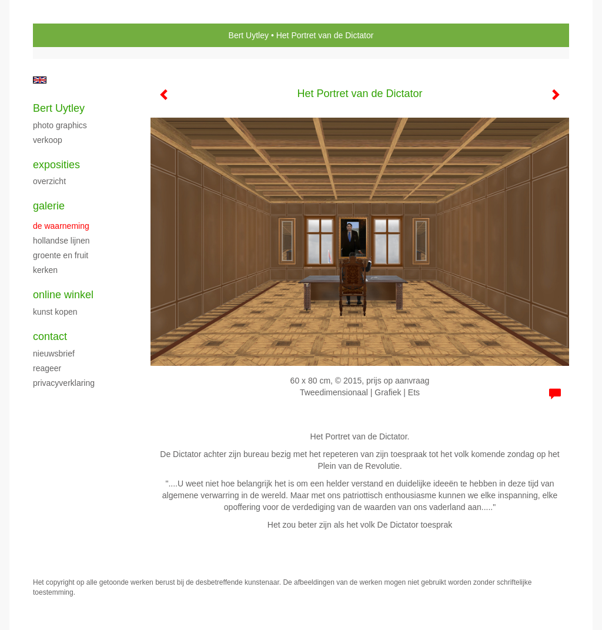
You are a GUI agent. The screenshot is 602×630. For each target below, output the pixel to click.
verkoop (47, 140)
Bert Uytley (249, 35)
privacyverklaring (64, 383)
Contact (50, 336)
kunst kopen (55, 311)
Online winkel (63, 295)
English (39, 80)
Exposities (56, 165)
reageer (47, 368)
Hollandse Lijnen (61, 240)
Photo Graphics (60, 125)
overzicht (49, 181)
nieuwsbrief (54, 353)
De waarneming (61, 226)
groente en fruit (60, 255)
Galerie (49, 206)
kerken (45, 270)
